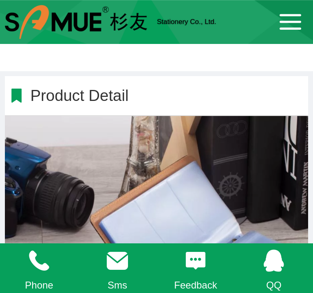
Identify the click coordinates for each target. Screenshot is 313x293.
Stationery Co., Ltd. (186, 22)
